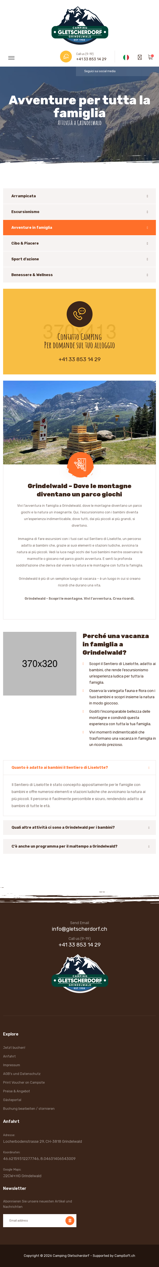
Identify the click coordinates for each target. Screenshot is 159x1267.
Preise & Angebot (16, 1091)
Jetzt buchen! (14, 1048)
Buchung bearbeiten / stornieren (29, 1109)
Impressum (11, 1065)
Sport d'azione (25, 259)
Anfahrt (9, 1056)
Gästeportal (12, 1100)
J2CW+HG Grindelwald (22, 1176)
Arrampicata (23, 196)
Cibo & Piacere (25, 243)
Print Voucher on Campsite (24, 1082)
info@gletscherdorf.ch (79, 929)
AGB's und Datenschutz (22, 1074)
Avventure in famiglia (31, 227)
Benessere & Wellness (32, 275)
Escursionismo (25, 212)
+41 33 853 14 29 (91, 59)
